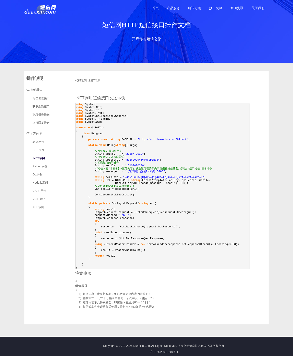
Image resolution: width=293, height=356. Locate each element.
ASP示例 (38, 207)
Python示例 (40, 166)
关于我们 (258, 8)
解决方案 (194, 8)
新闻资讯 (236, 8)
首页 (155, 8)
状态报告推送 (41, 114)
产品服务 (173, 8)
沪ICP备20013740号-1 (164, 352)
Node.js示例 (40, 182)
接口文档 (215, 8)
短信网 (40, 9)
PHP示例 (38, 150)
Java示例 (38, 141)
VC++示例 (39, 199)
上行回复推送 (41, 122)
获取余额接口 (41, 106)
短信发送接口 (41, 98)
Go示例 (37, 174)
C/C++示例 (39, 190)
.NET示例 (39, 158)
